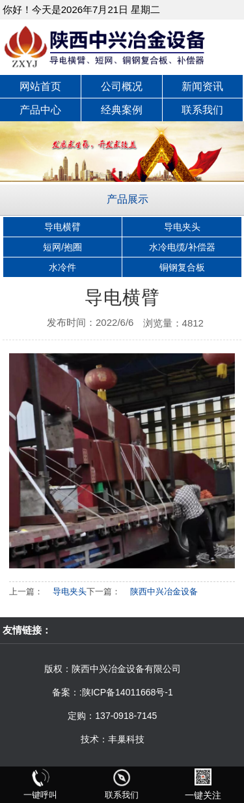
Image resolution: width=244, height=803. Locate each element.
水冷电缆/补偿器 (182, 247)
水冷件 (62, 267)
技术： (94, 739)
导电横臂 (62, 227)
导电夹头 (182, 227)
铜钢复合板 (182, 267)
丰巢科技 (126, 739)
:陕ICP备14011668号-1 (126, 692)
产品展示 (127, 199)
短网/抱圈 (62, 247)
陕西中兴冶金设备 (164, 591)
